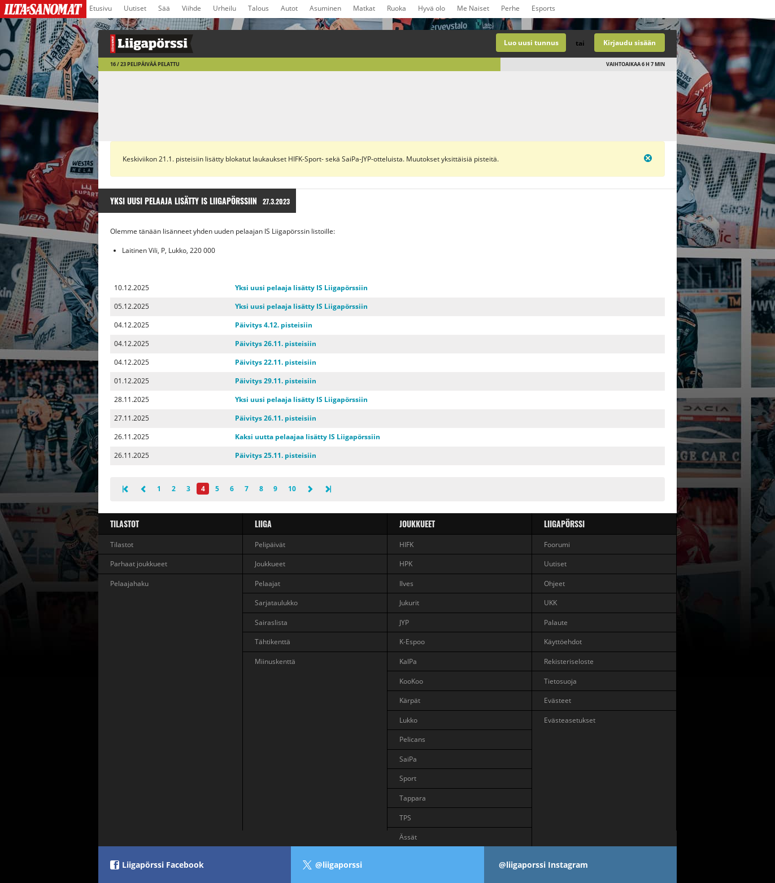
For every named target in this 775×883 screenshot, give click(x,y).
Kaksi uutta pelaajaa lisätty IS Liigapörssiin (307, 437)
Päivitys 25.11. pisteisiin (275, 455)
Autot (289, 8)
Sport (407, 778)
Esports (543, 8)
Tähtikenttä (272, 641)
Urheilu (224, 8)
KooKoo (411, 681)
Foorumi (557, 544)
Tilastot (124, 524)
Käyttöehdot (563, 641)
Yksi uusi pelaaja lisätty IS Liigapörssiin (301, 287)
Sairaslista (271, 622)
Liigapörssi (564, 524)
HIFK (406, 544)
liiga (263, 524)
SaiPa (408, 759)
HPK (405, 564)
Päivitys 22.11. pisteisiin (275, 362)
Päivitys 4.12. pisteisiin (273, 325)
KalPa (408, 661)
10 (292, 488)
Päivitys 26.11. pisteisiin (275, 343)
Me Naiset (473, 8)
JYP (404, 622)
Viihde (191, 8)
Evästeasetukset (569, 720)
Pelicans (412, 739)
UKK (550, 602)
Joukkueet (270, 564)
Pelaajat (267, 583)
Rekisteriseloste (569, 661)
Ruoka (396, 8)
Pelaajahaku (129, 583)
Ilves (406, 583)
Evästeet (557, 700)
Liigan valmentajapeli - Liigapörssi (243, 43)
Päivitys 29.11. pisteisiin (275, 381)
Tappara (412, 798)
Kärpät (409, 700)
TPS (405, 818)
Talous (258, 8)
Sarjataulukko (276, 602)
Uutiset (135, 8)
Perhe (510, 8)
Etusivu (100, 8)
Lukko (408, 720)
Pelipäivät (270, 544)
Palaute (556, 622)
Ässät (408, 837)
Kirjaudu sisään (629, 42)
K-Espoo (412, 641)
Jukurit (409, 602)
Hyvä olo (431, 8)
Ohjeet (554, 583)
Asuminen (325, 8)
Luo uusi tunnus (531, 42)
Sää (164, 8)
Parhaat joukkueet (138, 564)
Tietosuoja (560, 681)
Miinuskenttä (275, 661)
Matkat (364, 8)
